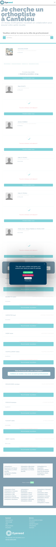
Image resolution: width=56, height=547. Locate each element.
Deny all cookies (28, 275)
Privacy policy (28, 280)
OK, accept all (28, 272)
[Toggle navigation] (54, 2)
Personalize (28, 278)
